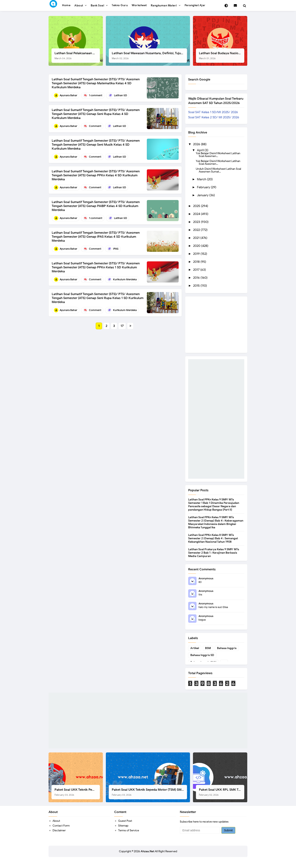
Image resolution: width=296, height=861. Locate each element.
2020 (197, 246)
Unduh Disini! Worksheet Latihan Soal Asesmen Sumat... (218, 170)
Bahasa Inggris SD (202, 655)
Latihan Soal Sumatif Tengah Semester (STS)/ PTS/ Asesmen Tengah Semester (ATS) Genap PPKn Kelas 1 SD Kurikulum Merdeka (96, 267)
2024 (197, 214)
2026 (197, 144)
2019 (197, 254)
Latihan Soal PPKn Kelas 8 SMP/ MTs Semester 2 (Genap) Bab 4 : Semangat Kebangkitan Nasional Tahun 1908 (213, 538)
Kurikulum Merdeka (125, 279)
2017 (196, 270)
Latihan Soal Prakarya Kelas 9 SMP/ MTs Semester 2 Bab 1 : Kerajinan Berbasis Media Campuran (213, 553)
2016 (197, 278)
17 (122, 326)
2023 (197, 222)
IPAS (116, 248)
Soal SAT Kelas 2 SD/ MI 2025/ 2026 (213, 117)
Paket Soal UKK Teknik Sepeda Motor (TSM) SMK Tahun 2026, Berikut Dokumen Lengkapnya (149, 792)
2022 (197, 230)
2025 (197, 206)
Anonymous (206, 578)
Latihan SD (120, 95)
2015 (197, 286)
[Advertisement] (216, 419)
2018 (197, 262)
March (202, 179)
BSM (208, 648)
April (200, 150)
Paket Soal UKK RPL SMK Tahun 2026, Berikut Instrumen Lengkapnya (221, 792)
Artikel (194, 648)
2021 (196, 238)
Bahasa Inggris (227, 648)
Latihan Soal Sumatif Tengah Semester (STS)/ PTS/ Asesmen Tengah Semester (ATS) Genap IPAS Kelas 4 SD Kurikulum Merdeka (96, 237)
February (204, 187)
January (203, 195)
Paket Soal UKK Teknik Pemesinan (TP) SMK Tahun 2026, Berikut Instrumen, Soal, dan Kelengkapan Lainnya (77, 792)
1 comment (95, 95)
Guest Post (125, 821)
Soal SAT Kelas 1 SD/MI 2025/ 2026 (213, 112)
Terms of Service (128, 830)
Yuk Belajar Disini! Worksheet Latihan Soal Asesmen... (218, 154)
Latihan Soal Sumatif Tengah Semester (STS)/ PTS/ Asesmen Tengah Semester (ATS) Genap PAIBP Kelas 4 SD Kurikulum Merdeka (96, 206)
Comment (95, 126)
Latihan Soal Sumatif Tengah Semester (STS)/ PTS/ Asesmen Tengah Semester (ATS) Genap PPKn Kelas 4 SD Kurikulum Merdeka (96, 175)
